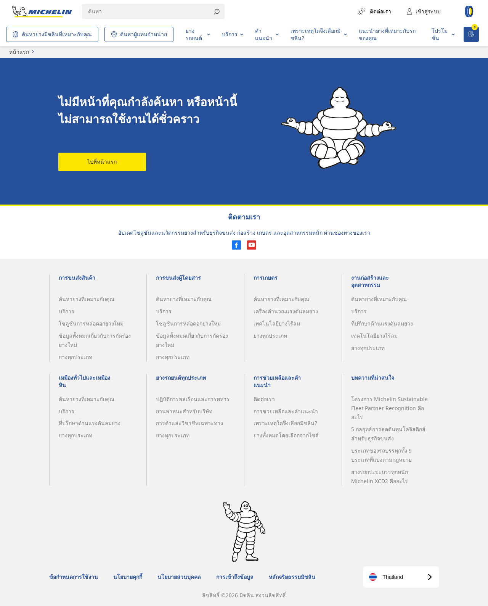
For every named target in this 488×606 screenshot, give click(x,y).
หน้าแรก (19, 51)
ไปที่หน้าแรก (102, 161)
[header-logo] (42, 11)
